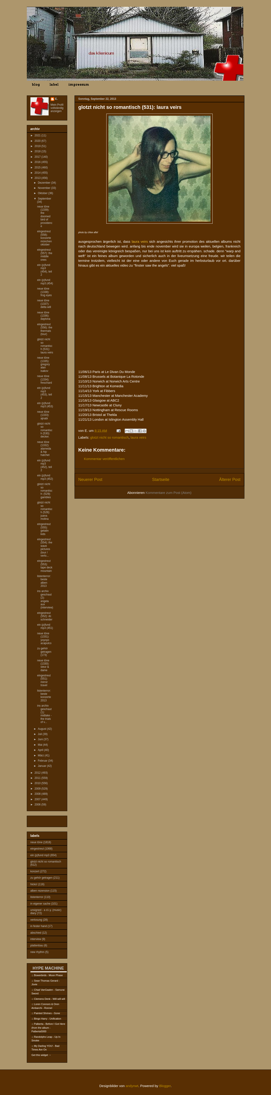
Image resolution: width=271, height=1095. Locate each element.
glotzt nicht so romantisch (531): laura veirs (45, 346)
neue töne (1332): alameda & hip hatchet (44, 448)
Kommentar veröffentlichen (104, 459)
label (54, 84)
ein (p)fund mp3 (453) (45, 405)
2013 (38, 178)
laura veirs (138, 437)
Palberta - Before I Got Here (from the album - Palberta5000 (48, 1027)
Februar (43, 760)
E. (56, 98)
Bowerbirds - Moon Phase (48, 975)
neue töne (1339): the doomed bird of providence (44, 216)
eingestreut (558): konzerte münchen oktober (44, 238)
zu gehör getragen (41, 877)
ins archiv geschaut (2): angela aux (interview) (45, 599)
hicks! (33, 884)
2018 (38, 151)
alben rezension (40, 890)
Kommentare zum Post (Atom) (168, 493)
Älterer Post (229, 479)
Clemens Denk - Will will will (49, 999)
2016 (38, 162)
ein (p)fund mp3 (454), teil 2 (44, 269)
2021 (38, 135)
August (42, 728)
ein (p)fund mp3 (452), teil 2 (44, 465)
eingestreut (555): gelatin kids (43, 528)
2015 (38, 167)
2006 (38, 804)
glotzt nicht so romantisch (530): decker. (44, 430)
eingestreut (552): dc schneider (44, 616)
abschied (35, 932)
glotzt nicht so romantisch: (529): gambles (44, 490)
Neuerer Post (90, 479)
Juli (40, 734)
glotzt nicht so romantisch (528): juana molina (44, 510)
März (41, 755)
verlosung (36, 919)
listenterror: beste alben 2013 (44, 581)
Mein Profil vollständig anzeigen (57, 108)
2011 (38, 778)
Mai (40, 744)
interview (35, 939)
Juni (40, 739)
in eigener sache (40, 903)
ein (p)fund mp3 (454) (45, 281)
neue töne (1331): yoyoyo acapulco (44, 638)
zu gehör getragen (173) (44, 652)
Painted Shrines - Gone (47, 1013)
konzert (34, 871)
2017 (38, 156)
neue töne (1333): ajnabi (43, 415)
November (44, 188)
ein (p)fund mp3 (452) (45, 477)
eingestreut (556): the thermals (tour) (44, 329)
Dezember (44, 182)
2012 (38, 772)
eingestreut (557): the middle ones (44, 254)
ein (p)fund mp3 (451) (45, 626)
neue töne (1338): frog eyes (44, 292)
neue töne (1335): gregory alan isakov (43, 364)
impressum (78, 84)
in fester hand (38, 926)
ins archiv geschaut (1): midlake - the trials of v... (44, 714)
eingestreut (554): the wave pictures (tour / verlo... (44, 547)
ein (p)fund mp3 (40, 855)
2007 (38, 799)
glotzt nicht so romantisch (109, 437)
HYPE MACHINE (48, 968)
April (41, 750)
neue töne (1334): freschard (44, 379)
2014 (38, 172)
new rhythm (37, 952)
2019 (38, 146)
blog (36, 84)
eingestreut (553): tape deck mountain (44, 565)
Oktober (43, 193)
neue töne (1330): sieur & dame (43, 665)
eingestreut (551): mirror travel (43, 680)
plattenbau (36, 945)
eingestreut (37, 848)
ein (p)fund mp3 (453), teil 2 (44, 392)
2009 (38, 788)
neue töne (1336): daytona (43, 316)
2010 (38, 783)
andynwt (132, 1086)
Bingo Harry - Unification (47, 1018)
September (44, 198)
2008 (38, 793)
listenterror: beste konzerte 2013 (44, 695)
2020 (38, 140)
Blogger (165, 1086)
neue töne (36, 842)
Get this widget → (41, 1055)
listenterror (36, 897)
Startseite (160, 479)
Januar (42, 766)
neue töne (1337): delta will (44, 304)
